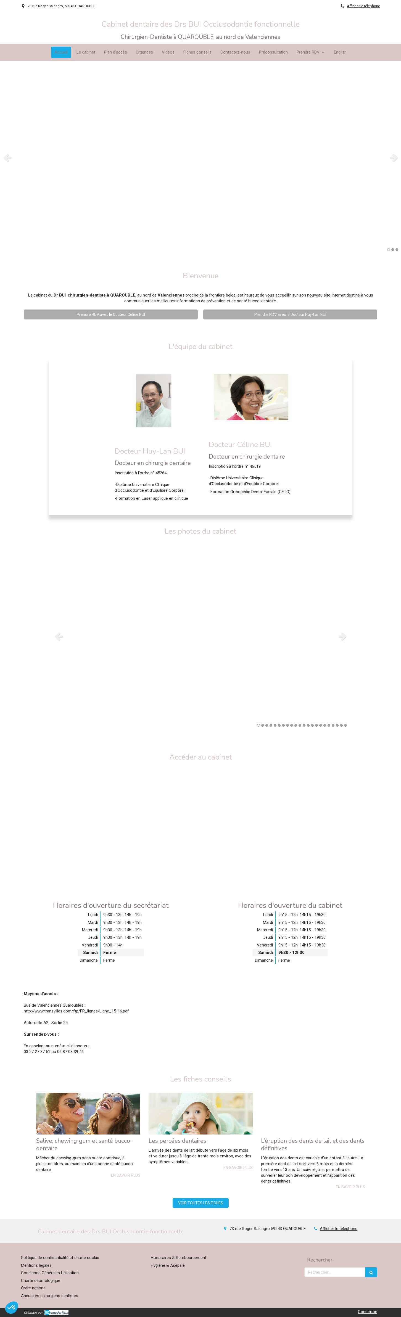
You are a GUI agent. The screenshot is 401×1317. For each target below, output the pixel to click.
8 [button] (287, 725)
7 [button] (283, 725)
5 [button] (275, 725)
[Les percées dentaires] (201, 1113)
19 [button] (333, 725)
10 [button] (295, 725)
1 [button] (388, 249)
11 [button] (300, 725)
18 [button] (329, 725)
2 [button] (392, 249)
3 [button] (396, 249)
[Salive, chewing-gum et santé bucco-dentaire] (88, 1113)
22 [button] (345, 725)
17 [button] (324, 725)
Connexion (367, 1311)
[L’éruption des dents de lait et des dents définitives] (313, 1113)
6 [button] (279, 725)
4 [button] (271, 725)
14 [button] (312, 725)
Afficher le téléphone (363, 6)
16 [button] (320, 725)
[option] (200, 157)
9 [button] (291, 725)
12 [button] (304, 725)
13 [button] (308, 725)
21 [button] (341, 725)
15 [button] (316, 725)
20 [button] (337, 725)
